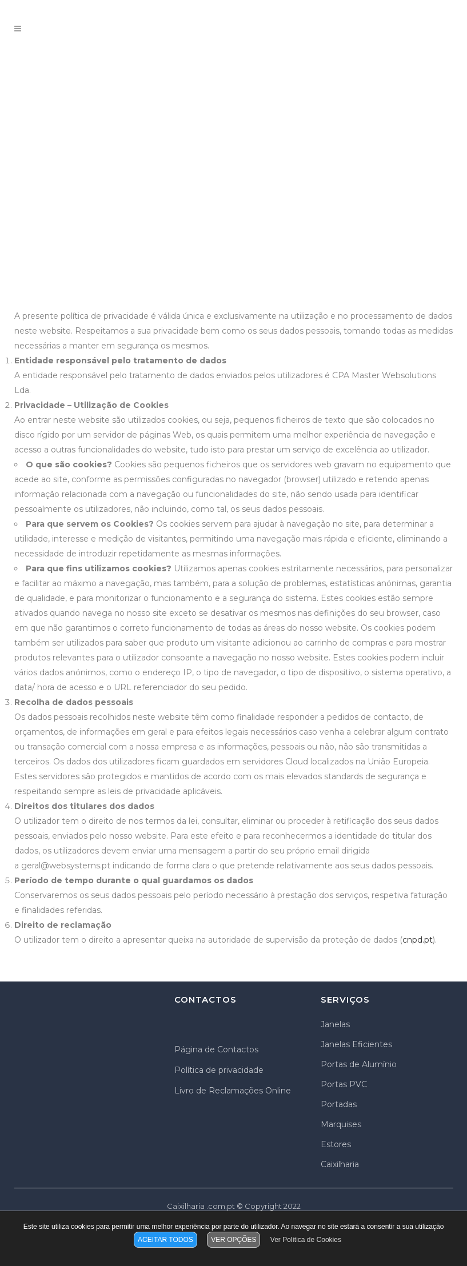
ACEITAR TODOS (165, 1240)
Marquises (341, 1124)
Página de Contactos (216, 1049)
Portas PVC (344, 1084)
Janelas (335, 1024)
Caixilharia (340, 1164)
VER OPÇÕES (233, 1240)
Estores (336, 1144)
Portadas (339, 1104)
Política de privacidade (219, 1070)
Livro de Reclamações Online (232, 1090)
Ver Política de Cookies (305, 1240)
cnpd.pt (417, 940)
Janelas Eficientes (356, 1044)
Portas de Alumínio (359, 1064)
